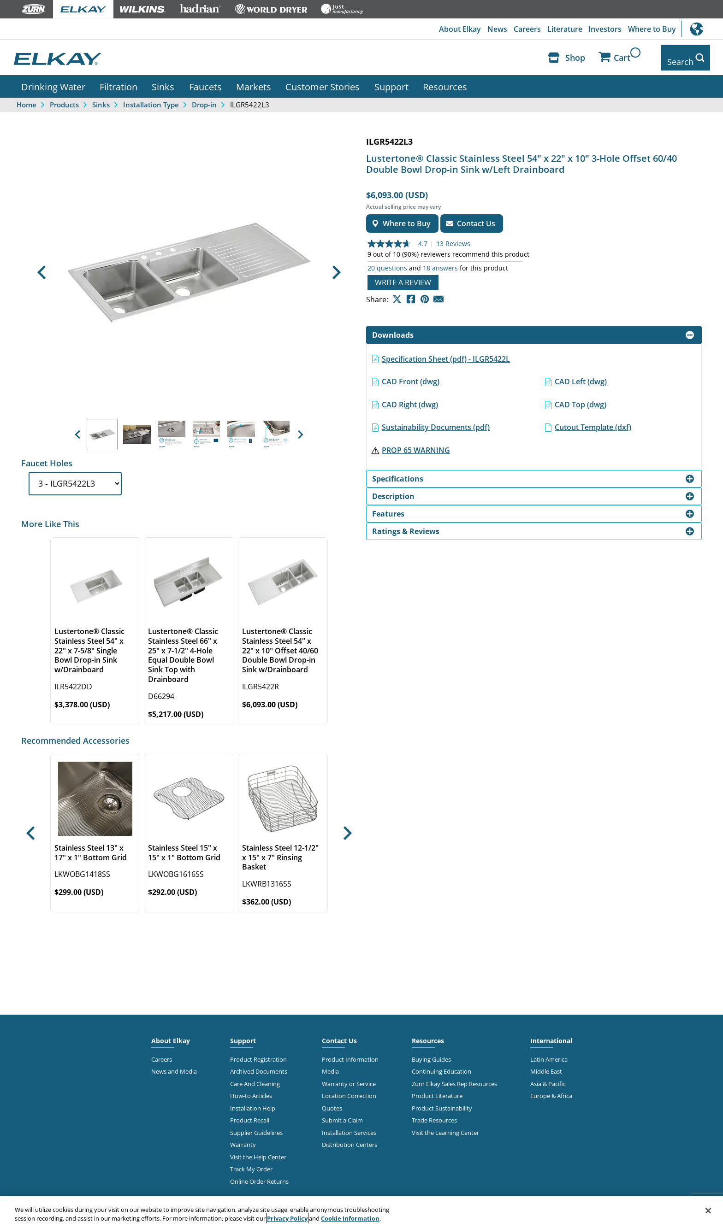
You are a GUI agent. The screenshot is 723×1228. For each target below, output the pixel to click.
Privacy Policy (287, 1218)
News (493, 29)
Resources (445, 79)
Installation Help (252, 1101)
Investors (603, 29)
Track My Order (251, 1162)
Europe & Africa (551, 1089)
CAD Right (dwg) (410, 398)
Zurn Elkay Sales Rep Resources (454, 1077)
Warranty (243, 1138)
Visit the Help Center (258, 1150)
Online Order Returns (259, 1174)
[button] (41, 266)
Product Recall (249, 1113)
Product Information (350, 1052)
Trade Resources (434, 1113)
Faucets (205, 79)
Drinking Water (53, 79)
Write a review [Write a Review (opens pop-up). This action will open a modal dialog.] (403, 275)
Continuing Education (441, 1065)
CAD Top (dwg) (580, 398)
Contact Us (339, 1034)
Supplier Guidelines (256, 1126)
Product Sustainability (442, 1101)
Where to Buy (652, 29)
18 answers (440, 261)
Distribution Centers (349, 1138)
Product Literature (437, 1089)
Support (391, 79)
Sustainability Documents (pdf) (436, 421)
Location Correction (349, 1089)
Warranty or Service (349, 1077)
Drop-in (204, 97)
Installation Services (349, 1126)
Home (26, 97)
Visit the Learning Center (445, 1126)
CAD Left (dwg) (581, 375)
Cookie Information (350, 1218)
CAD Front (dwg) (410, 375)
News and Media (174, 1065)
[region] (361, 1212)
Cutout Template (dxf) (593, 421)
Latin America (549, 1052)
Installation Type (151, 97)
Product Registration (258, 1052)
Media (330, 1065)
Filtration (118, 79)
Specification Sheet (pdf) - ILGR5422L (446, 352)
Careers (523, 29)
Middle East (546, 1065)
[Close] (708, 1211)
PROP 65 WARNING (416, 443)
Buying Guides (431, 1052)
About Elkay (454, 29)
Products (64, 97)
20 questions (387, 261)
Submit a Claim (342, 1113)
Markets (253, 79)
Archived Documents (258, 1065)
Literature (562, 29)
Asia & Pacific (548, 1077)
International (702, 28)
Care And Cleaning (255, 1077)
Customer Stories (322, 79)
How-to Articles (251, 1089)
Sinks (163, 79)
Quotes (332, 1101)
